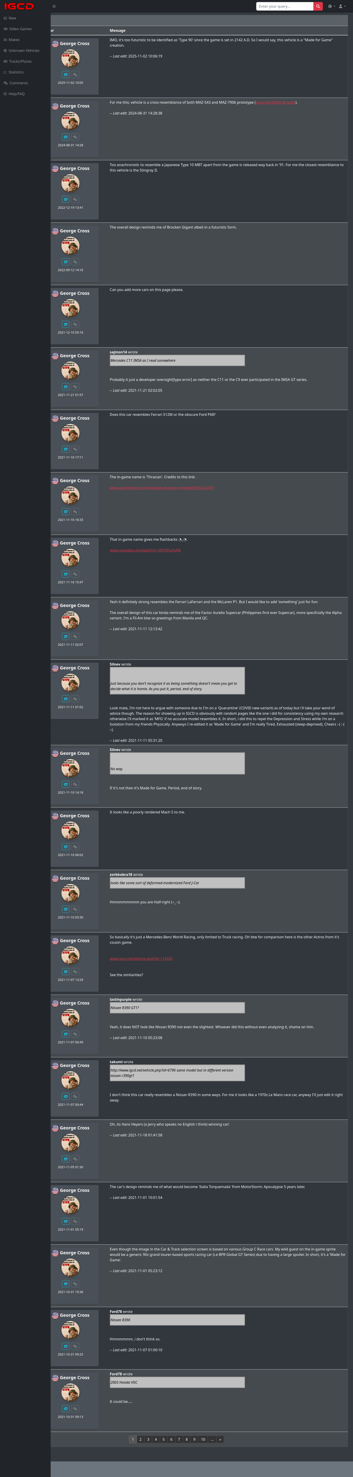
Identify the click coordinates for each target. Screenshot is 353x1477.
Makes (12, 39)
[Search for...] (285, 6)
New (10, 18)
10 (228, 1439)
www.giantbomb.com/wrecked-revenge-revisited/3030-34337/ (198, 487)
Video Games (18, 28)
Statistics (14, 72)
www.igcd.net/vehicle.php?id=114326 (177, 958)
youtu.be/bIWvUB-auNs (311, 102)
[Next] (245, 1439)
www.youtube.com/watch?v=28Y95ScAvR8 (181, 550)
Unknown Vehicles (21, 50)
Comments (16, 82)
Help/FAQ (14, 93)
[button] (331, 6)
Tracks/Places (18, 61)
